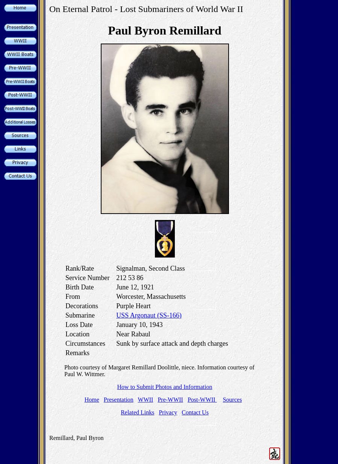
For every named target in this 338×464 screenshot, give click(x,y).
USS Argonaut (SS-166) (149, 315)
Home (92, 399)
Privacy (168, 412)
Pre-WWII (170, 399)
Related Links (137, 412)
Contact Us (195, 412)
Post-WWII (202, 399)
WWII (145, 399)
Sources (232, 399)
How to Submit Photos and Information (164, 387)
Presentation (118, 399)
